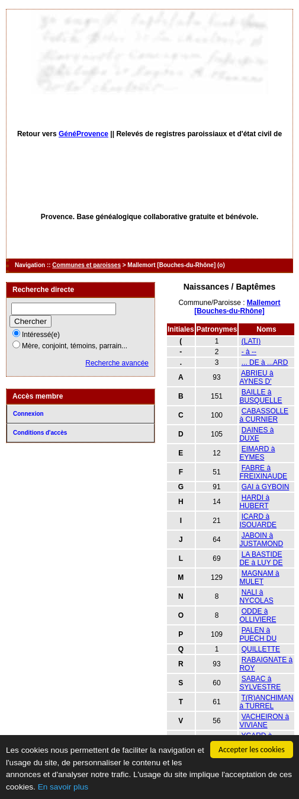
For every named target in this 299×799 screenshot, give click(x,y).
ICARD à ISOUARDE (258, 520)
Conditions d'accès (40, 432)
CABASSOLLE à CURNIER (263, 415)
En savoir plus (63, 786)
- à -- (249, 352)
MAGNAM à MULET (259, 577)
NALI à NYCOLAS (256, 596)
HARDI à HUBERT (254, 501)
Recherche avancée (117, 363)
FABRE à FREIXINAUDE (263, 472)
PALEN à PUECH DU (258, 634)
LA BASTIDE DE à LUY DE (260, 558)
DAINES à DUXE (256, 434)
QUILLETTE (261, 649)
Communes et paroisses (86, 265)
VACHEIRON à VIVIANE (264, 721)
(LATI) (251, 341)
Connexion (28, 413)
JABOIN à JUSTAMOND (261, 539)
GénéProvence (83, 134)
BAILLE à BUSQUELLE (260, 396)
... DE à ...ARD (265, 362)
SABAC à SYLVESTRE (260, 683)
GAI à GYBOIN (266, 487)
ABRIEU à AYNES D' (256, 377)
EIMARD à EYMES (257, 453)
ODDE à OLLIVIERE (257, 615)
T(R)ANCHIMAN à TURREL (266, 702)
